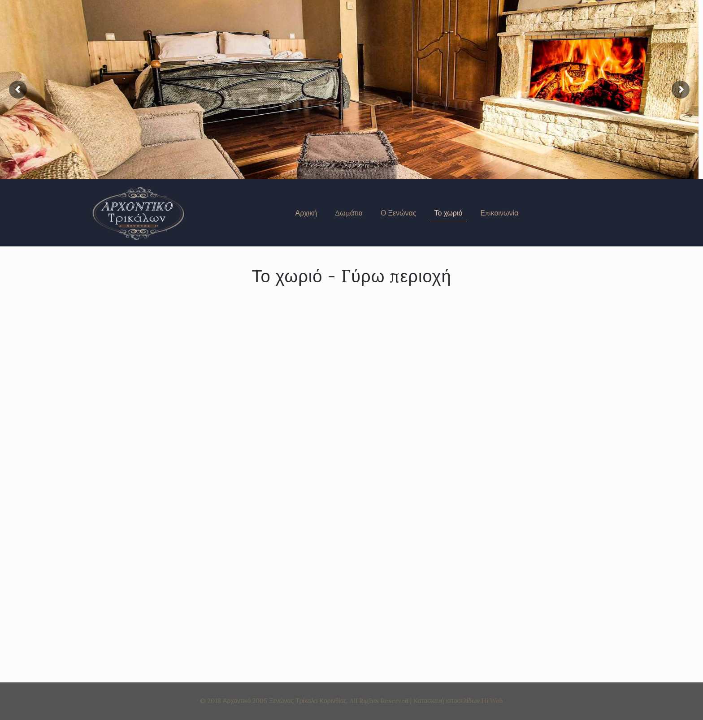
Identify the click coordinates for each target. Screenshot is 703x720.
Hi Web (492, 701)
